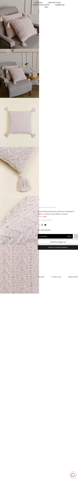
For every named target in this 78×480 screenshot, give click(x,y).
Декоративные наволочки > (47, 207)
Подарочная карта (41, 5)
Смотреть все (54, 2)
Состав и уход (56, 277)
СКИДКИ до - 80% (55, 6)
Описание (41, 277)
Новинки (38, 2)
